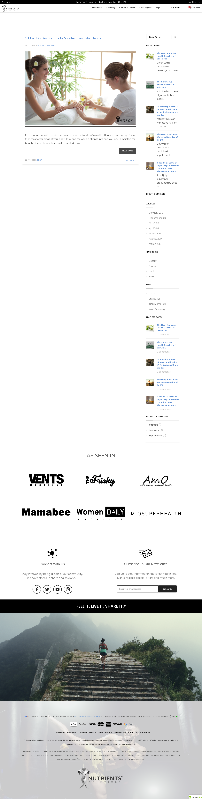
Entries (154, 299)
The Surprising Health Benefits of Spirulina (166, 86)
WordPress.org (157, 310)
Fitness (152, 267)
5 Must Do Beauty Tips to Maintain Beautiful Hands (63, 39)
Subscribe (167, 590)
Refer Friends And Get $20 (114, 2)
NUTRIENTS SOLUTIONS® (87, 717)
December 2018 (157, 219)
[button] (195, 797)
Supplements (155, 436)
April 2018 (154, 229)
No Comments (131, 161)
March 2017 (155, 245)
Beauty (39, 161)
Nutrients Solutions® (46, 47)
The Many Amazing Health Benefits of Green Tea (166, 57)
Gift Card (153, 425)
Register (196, 2)
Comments (157, 305)
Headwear (154, 431)
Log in (152, 294)
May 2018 (154, 224)
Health (152, 272)
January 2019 (156, 213)
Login (189, 2)
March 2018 (155, 234)
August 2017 (155, 239)
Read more (127, 151)
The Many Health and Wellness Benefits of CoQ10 (167, 138)
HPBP (151, 277)
